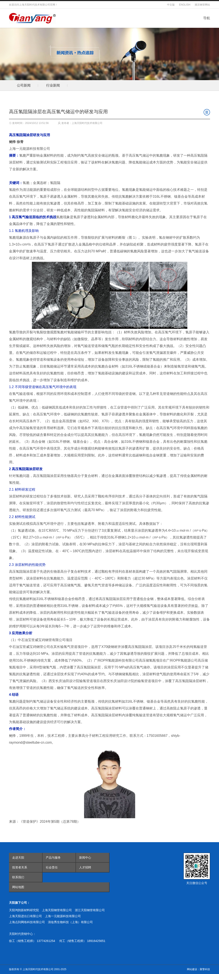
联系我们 (18, 877)
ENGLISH (184, 4)
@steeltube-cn (33, 742)
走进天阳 (18, 857)
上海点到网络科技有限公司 (27, 922)
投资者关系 (19, 867)
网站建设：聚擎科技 (198, 969)
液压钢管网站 (202, 4)
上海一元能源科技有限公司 (63, 916)
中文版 (171, 4)
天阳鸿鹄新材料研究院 (24, 910)
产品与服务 (53, 857)
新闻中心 (85, 857)
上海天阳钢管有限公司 (57, 910)
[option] (23, 85)
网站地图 (18, 887)
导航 (206, 18)
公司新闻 (24, 85)
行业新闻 (53, 85)
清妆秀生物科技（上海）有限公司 (70, 922)
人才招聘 (85, 867)
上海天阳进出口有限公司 (25, 916)
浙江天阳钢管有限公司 (90, 910)
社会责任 (52, 867)
